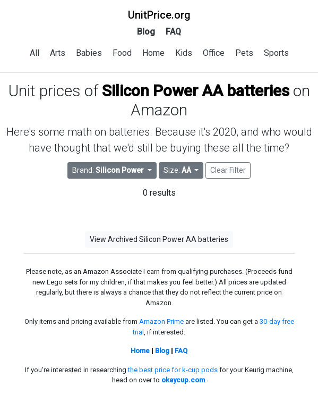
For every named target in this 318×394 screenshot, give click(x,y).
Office (214, 53)
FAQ (173, 32)
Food (122, 53)
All (34, 53)
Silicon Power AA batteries (195, 90)
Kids (183, 53)
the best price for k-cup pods (173, 370)
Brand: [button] (108, 170)
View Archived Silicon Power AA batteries (159, 239)
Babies (89, 53)
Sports (276, 53)
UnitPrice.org (159, 15)
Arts (57, 53)
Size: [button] (178, 170)
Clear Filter (228, 170)
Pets (244, 53)
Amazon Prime (161, 321)
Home (153, 53)
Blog (146, 32)
